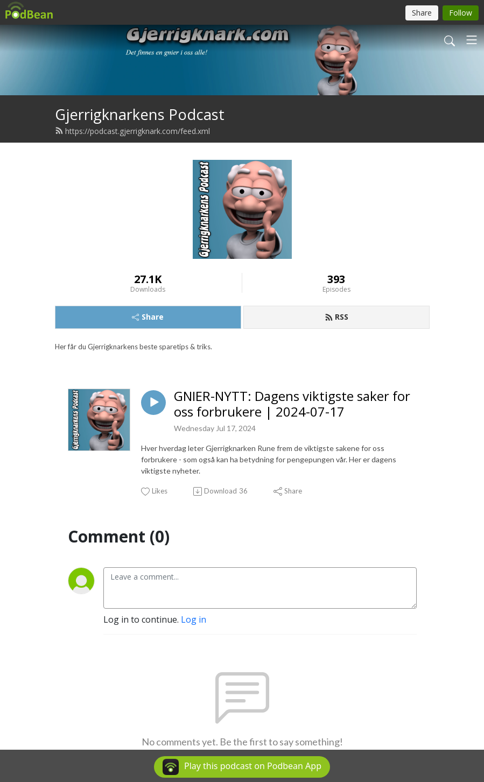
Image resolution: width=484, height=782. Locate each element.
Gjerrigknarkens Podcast (140, 114)
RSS (336, 317)
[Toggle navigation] (471, 40)
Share (148, 317)
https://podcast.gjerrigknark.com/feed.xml (132, 131)
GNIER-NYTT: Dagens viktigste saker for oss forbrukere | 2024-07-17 (292, 404)
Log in (193, 619)
